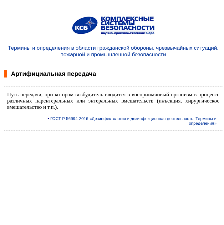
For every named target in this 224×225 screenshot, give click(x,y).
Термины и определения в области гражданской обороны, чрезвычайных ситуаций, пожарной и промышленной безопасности (113, 51)
